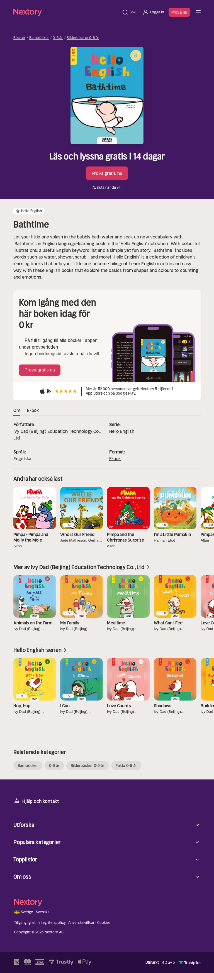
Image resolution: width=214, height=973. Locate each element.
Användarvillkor (81, 922)
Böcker (19, 38)
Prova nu (179, 12)
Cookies (104, 922)
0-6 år (58, 38)
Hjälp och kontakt (36, 800)
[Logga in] (153, 12)
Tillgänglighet (25, 922)
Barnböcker (39, 38)
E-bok (115, 458)
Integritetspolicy (52, 922)
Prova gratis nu (107, 173)
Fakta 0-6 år (126, 765)
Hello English (122, 431)
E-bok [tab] (33, 410)
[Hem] (65, 12)
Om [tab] (16, 410)
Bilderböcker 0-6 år (83, 38)
